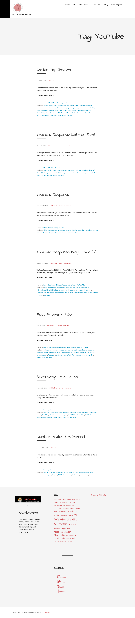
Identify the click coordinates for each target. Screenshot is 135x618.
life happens (66, 352)
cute (44, 108)
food (75, 350)
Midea (54, 103)
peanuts (44, 355)
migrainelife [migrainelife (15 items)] (70, 535)
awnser (46, 170)
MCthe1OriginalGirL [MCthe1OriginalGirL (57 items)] (65, 519)
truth (83, 355)
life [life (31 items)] (57, 515)
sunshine (55, 292)
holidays (93, 108)
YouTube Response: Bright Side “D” (66, 252)
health (78, 287)
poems (55, 417)
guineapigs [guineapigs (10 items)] (66, 508)
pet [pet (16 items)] (55, 538)
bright (54, 287)
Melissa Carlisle (77, 113)
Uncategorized (62, 103)
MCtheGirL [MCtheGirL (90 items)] (61, 524)
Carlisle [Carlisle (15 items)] (64, 502)
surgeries (61, 292)
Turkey (88, 355)
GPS (61, 108)
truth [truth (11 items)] (71, 541)
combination (93, 412)
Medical (54, 285)
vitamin (90, 292)
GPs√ (50, 103)
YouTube (69, 115)
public (59, 115)
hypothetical (86, 170)
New (96, 113)
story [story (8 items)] (68, 541)
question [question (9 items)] (68, 538)
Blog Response (58, 170)
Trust (73, 355)
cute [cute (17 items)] (73, 502)
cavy (65, 105)
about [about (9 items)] (55, 499)
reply (76, 290)
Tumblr (60, 586)
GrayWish (45, 415)
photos (39, 115)
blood (50, 287)
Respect (45, 233)
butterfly (80, 412)
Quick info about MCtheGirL (62, 436)
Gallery (105, 5)
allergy (58, 350)
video (64, 115)
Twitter (61, 581)
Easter (49, 108)
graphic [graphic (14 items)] (68, 505)
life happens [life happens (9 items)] (63, 515)
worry (43, 357)
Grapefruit (40, 352)
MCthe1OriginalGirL (84, 110)
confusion (40, 108)
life (58, 110)
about (46, 472)
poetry (60, 417)
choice (65, 170)
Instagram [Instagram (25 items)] (74, 511)
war (45, 175)
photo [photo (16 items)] (59, 538)
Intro (38, 110)
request (81, 290)
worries (39, 357)
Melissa (68, 113)
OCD (96, 230)
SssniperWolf (67, 355)
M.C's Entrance (21, 14)
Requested (87, 290)
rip (78, 475)
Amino (45, 103)
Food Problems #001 (54, 314)
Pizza (50, 355)
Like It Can (47, 285)
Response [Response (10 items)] (63, 541)
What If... (51, 168)
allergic (46, 350)
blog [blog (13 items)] (73, 500)
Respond (79, 173)
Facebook (61, 591)
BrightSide (61, 230)
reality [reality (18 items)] (74, 538)
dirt (80, 170)
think (95, 173)
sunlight (49, 292)
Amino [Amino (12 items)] (64, 499)
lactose (59, 352)
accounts (47, 412)
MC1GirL (75, 110)
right (91, 173)
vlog (92, 355)
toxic (38, 175)
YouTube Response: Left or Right (66, 134)
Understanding (53, 228)
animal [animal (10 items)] (69, 499)
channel (85, 412)
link (61, 110)
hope (91, 472)
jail (91, 170)
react (66, 290)
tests (71, 292)
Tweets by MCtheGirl (98, 495)
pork (53, 355)
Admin (46, 105)
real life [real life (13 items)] (56, 541)
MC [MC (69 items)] (76, 515)
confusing (88, 105)
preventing (53, 115)
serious (64, 233)
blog (51, 170)
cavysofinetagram (73, 105)
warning (49, 175)
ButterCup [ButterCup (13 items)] (57, 502)
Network (97, 5)
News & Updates (117, 5)
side (44, 292)
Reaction (71, 290)
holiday (87, 108)
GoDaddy (47, 612)
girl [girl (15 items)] (64, 505)
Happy (82, 108)
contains (67, 350)
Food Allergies (82, 350)
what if (55, 175)
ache (57, 472)
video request (82, 292)
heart (87, 472)
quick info (66, 417)
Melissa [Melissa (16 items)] (57, 529)
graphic (39, 415)
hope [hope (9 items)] (55, 511)
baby (55, 105)
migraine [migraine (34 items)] (65, 528)
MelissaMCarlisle (88, 113)
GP (58, 108)
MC (69, 110)
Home (67, 5)
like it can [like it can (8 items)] (70, 515)
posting (47, 115)
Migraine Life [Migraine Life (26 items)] (59, 535)
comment (69, 230)
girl (74, 287)
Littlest (65, 110)
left (94, 170)
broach (66, 412)
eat (72, 350)
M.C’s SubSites (84, 5)
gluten (92, 350)
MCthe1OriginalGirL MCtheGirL (47, 113)
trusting (78, 355)
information (56, 415)
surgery (67, 292)
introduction (53, 110)
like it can (84, 287)
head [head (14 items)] (72, 508)
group (65, 108)
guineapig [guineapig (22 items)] (58, 508)
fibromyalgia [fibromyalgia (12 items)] (58, 505)
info (50, 415)
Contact (23, 533)
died (76, 472)
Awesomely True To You (58, 377)
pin (51, 417)
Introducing (44, 110)
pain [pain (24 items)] (77, 535)
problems (59, 355)
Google (54, 108)
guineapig (76, 108)
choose (70, 170)
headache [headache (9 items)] (77, 508)
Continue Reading (44, 95)
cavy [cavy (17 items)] (69, 502)
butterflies (73, 412)
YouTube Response (53, 194)
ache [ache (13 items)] (59, 500)
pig (43, 115)
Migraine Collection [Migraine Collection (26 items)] (62, 532)
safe (81, 475)
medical (61, 290)
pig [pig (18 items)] (63, 538)
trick (42, 175)
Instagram (64, 415)
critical (75, 170)
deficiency (69, 287)
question (73, 173)
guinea (70, 108)
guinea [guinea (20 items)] (74, 505)
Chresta (82, 105)
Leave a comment (63, 81)
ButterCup (67, 472)
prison (68, 173)
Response (86, 173)
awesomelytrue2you (57, 412)
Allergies (52, 350)
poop (63, 173)
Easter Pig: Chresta (54, 69)
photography (45, 417)
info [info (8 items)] (58, 511)
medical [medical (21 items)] (72, 524)
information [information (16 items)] (64, 511)
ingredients (52, 352)
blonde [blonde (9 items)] (78, 499)
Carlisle (60, 105)
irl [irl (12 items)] (54, 515)
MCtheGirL (51, 81)
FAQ (74, 5)
